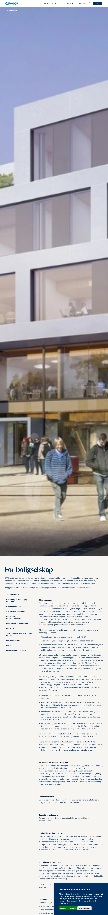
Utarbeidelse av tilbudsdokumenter (13, 617)
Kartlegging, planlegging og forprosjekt (16, 600)
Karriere (45, 3)
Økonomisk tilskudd (13, 606)
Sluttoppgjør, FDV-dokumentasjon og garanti (19, 634)
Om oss (82, 3)
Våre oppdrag (57, 3)
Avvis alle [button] (73, 908)
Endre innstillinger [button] (84, 908)
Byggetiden (10, 628)
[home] (11, 3)
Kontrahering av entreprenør (17, 623)
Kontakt (97, 3)
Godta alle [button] (63, 908)
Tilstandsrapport (12, 594)
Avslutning (10, 645)
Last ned (42, 887)
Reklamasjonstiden (13, 640)
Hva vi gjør (71, 3)
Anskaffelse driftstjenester (16, 650)
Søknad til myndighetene (15, 611)
